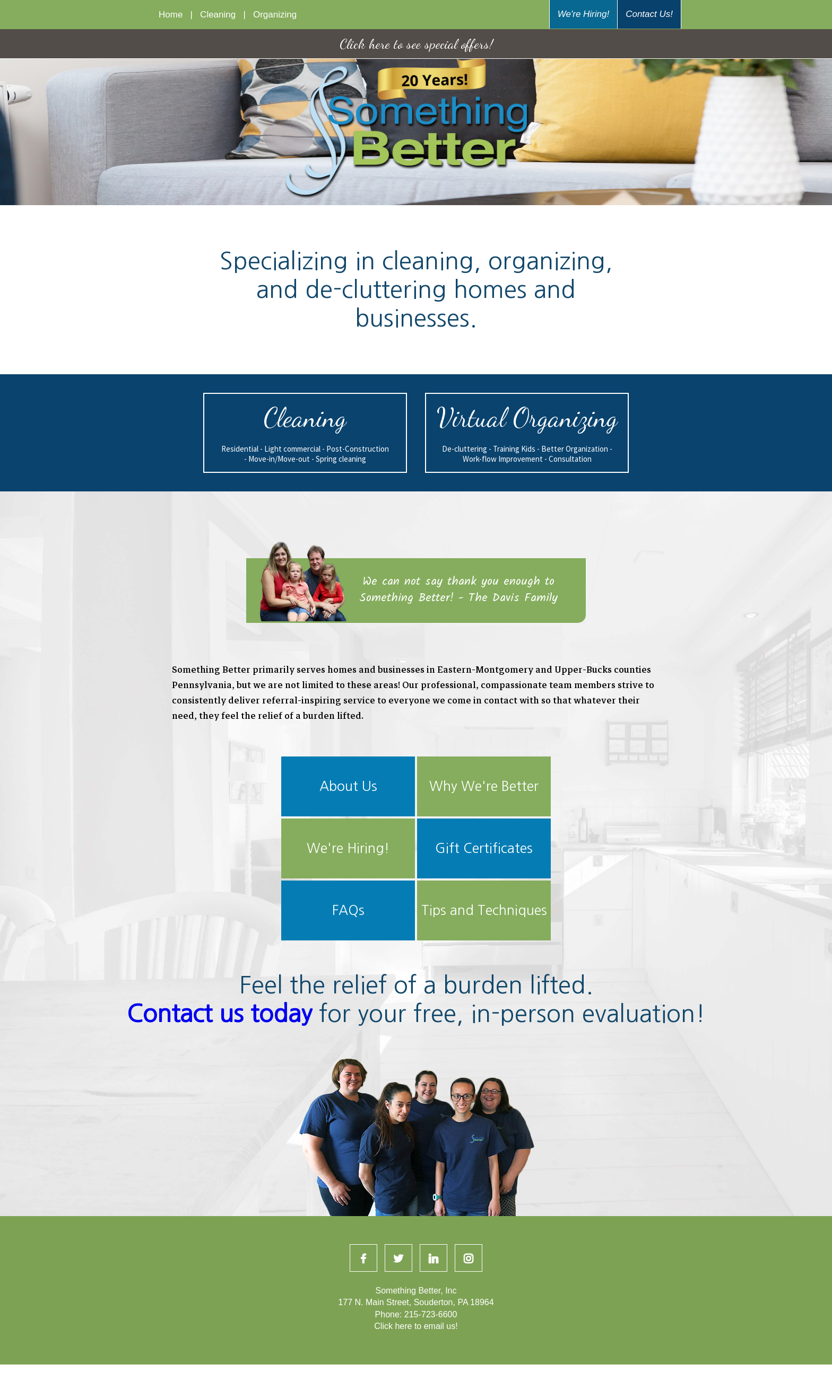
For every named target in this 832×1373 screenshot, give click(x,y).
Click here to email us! (415, 1326)
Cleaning (218, 15)
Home (173, 15)
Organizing (272, 15)
